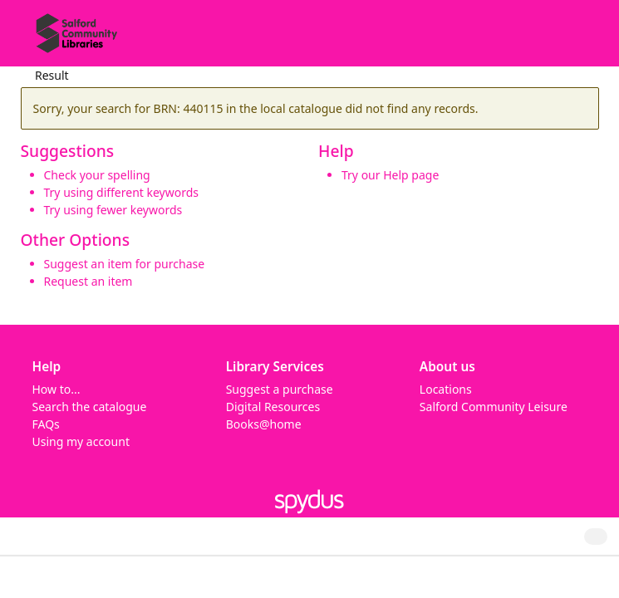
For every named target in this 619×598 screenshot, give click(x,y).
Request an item (88, 281)
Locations (446, 389)
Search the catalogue (89, 406)
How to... (56, 389)
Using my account (81, 441)
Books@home (264, 424)
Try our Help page (390, 175)
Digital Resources (273, 406)
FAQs (46, 424)
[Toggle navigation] (581, 39)
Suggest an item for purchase (124, 264)
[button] (561, 39)
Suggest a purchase (279, 389)
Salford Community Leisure (493, 406)
